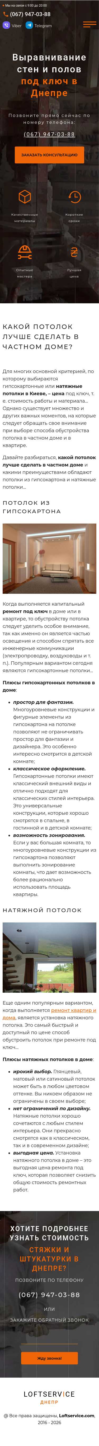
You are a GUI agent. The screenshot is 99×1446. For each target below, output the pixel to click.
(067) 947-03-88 (30, 14)
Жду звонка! (49, 1359)
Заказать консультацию (49, 156)
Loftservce (49, 1399)
